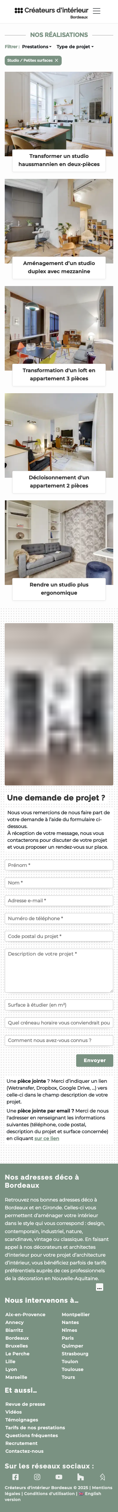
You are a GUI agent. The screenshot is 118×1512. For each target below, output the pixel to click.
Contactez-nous (24, 1451)
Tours (68, 1377)
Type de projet (73, 47)
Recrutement (21, 1443)
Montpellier (76, 1314)
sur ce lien (46, 1138)
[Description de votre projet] (59, 971)
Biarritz (14, 1330)
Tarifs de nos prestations (35, 1428)
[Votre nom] (59, 883)
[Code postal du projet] (59, 936)
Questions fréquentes (31, 1435)
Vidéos (13, 1412)
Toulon (70, 1361)
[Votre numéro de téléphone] (59, 918)
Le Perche (17, 1354)
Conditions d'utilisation (49, 1494)
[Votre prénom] (59, 865)
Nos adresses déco (42, 1181)
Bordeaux (17, 1338)
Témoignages (21, 1420)
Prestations (35, 47)
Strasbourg (75, 1354)
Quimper (72, 1346)
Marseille (16, 1377)
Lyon (11, 1369)
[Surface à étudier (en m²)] (59, 1004)
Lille (10, 1361)
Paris (68, 1338)
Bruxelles (16, 1346)
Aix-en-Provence (25, 1314)
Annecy (14, 1322)
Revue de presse (25, 1404)
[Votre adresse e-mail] (59, 900)
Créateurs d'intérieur (51, 12)
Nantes (70, 1322)
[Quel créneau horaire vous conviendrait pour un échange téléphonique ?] (59, 1022)
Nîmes (69, 1330)
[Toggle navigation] (96, 11)
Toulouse (72, 1369)
